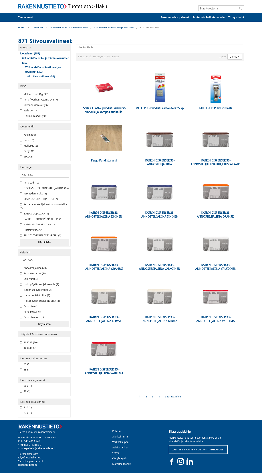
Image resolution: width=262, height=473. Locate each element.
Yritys (115, 453)
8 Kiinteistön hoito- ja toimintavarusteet (68, 27)
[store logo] (63, 6)
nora (27, 140)
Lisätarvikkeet (31, 229)
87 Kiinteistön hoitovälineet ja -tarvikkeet (114, 27)
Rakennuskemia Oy (34, 105)
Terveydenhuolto (33, 193)
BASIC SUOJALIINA (34, 213)
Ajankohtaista (120, 436)
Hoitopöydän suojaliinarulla (39, 284)
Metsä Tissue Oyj (34, 94)
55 (25, 369)
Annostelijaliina (33, 268)
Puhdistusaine (31, 311)
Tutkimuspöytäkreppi (35, 289)
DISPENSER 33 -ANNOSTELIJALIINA (44, 188)
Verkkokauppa (120, 442)
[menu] (131, 17)
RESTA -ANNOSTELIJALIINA (39, 199)
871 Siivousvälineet (41, 76)
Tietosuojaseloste (28, 453)
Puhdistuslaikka (33, 273)
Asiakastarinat (120, 447)
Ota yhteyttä (119, 458)
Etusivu (22, 27)
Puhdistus (29, 306)
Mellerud (29, 145)
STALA (27, 156)
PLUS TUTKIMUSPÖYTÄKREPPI (40, 235)
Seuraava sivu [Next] (173, 396)
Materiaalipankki (121, 463)
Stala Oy (28, 110)
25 (25, 364)
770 (26, 412)
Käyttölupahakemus (29, 457)
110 (26, 407)
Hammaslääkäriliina (35, 295)
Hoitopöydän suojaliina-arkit (40, 300)
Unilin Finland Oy (33, 116)
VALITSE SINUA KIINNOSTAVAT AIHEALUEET (198, 449)
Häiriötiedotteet (27, 464)
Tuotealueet (37, 27)
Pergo (27, 151)
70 (25, 391)
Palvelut (117, 431)
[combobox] (221, 8)
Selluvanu (29, 278)
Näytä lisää (44, 242)
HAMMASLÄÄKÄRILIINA (37, 224)
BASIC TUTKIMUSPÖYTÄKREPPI (41, 219)
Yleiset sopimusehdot (30, 461)
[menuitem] (28, 17)
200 (26, 385)
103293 (28, 342)
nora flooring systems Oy (39, 99)
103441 (28, 347)
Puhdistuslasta (32, 317)
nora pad (29, 182)
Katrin (28, 134)
